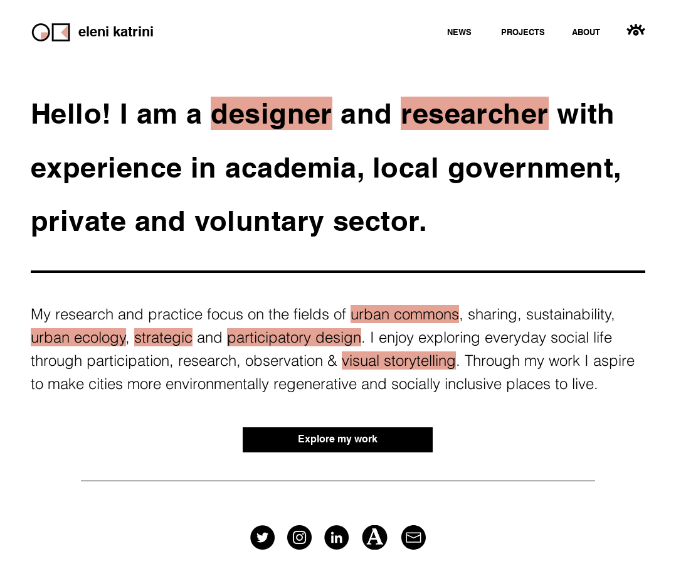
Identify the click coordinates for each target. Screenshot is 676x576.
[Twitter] (262, 537)
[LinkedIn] (336, 537)
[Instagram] (299, 537)
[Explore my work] (338, 439)
